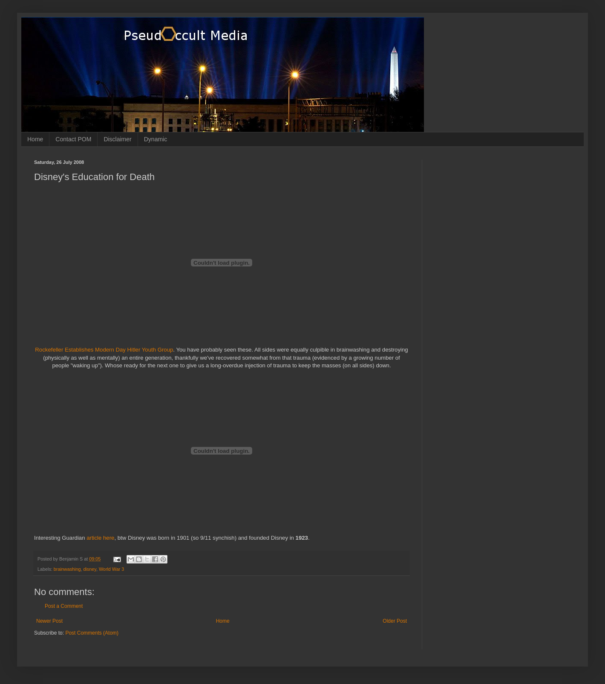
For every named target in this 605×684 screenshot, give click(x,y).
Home (35, 139)
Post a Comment (64, 606)
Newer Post (49, 621)
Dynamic (155, 139)
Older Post (395, 621)
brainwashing (67, 569)
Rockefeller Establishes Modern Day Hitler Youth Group (104, 349)
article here (100, 538)
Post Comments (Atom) (91, 633)
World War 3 (111, 569)
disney (89, 569)
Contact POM (73, 139)
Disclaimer (117, 139)
